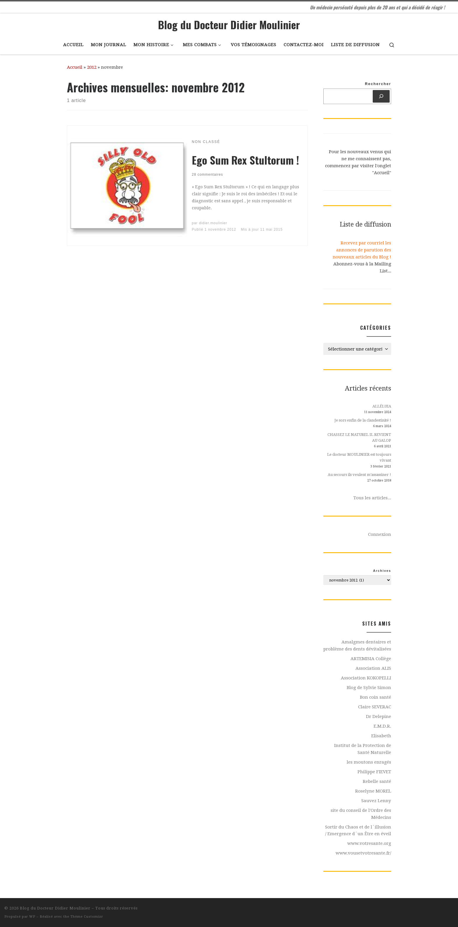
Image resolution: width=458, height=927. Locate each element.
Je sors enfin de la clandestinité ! (362, 420)
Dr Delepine (378, 716)
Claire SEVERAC (374, 707)
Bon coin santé (375, 697)
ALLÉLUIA (381, 406)
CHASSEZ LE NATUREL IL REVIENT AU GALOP (359, 437)
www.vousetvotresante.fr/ (363, 853)
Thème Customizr (86, 917)
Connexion (379, 534)
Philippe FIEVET (374, 771)
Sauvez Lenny (376, 800)
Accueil (74, 67)
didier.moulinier (213, 223)
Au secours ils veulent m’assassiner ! (359, 474)
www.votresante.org (369, 843)
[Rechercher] (381, 96)
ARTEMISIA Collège (371, 658)
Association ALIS (373, 668)
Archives (382, 570)
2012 (91, 67)
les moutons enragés (369, 762)
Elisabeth (381, 735)
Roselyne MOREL (373, 791)
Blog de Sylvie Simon (369, 687)
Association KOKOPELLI (366, 678)
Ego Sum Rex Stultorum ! (245, 160)
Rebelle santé (377, 781)
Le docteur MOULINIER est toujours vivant (359, 457)
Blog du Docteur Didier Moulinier (55, 908)
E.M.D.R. (382, 726)
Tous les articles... (372, 497)
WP (32, 917)
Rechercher (378, 84)
